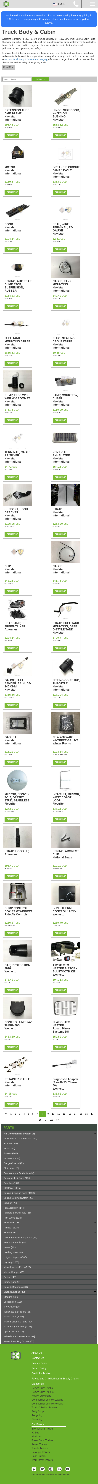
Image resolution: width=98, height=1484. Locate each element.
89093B (8, 1039)
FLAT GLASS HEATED (66, 1027)
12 (64, 1114)
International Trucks (42, 1428)
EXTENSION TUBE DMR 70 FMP (18, 115)
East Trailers (38, 1456)
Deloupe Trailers (41, 1452)
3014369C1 (9, 127)
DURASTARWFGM (60, 754)
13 (70, 1114)
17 (92, 1114)
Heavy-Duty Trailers (42, 1392)
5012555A (57, 982)
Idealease (37, 1436)
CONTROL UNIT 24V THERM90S (18, 1025)
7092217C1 (57, 697)
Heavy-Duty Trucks (42, 1388)
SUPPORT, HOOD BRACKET (18, 514)
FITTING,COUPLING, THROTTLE (66, 685)
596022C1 (9, 1096)
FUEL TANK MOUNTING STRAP (18, 343)
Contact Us (38, 1358)
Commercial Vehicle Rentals (47, 1403)
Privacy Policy (39, 1363)
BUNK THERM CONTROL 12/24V (66, 911)
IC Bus (35, 1432)
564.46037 (9, 640)
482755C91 (9, 583)
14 (75, 1114)
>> (57, 1120)
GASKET (18, 740)
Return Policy (39, 1368)
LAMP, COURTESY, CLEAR (66, 400)
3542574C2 (9, 241)
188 (51, 1120)
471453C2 (57, 526)
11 (58, 1114)
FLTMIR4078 (58, 811)
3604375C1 (9, 412)
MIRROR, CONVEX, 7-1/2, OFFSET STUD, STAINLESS (18, 799)
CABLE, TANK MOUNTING (66, 286)
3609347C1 (57, 412)
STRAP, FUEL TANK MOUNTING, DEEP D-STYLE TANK (66, 629)
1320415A (57, 925)
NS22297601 (58, 868)
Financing (37, 1419)
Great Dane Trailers (42, 1440)
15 (81, 1114)
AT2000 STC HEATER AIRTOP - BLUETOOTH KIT (66, 970)
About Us (37, 1352)
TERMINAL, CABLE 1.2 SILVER (18, 457)
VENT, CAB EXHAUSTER (66, 457)
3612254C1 (9, 469)
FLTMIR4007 (9, 811)
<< (6, 1114)
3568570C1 (57, 355)
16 (86, 1114)
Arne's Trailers (40, 1444)
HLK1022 (8, 868)
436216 (7, 982)
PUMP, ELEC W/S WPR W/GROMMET (18, 400)
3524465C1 (9, 184)
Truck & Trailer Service (44, 1407)
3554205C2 (9, 298)
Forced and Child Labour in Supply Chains (55, 1378)
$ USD (59, 4)
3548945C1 (57, 241)
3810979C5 (9, 526)
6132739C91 (9, 697)
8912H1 (56, 1039)
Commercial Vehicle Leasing (47, 1399)
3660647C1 (57, 469)
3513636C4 (57, 127)
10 (53, 1114)
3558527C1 (57, 298)
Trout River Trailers (42, 1460)
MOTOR (18, 170)
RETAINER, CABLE (18, 1082)
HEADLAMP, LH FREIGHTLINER (18, 626)
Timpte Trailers (40, 1448)
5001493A (57, 1096)
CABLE (66, 569)
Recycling (37, 1415)
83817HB (8, 754)
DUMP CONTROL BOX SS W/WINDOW (18, 911)
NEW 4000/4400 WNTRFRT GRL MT (66, 740)
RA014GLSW (10, 925)
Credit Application (41, 1373)
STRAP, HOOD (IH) (18, 853)
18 (40, 1120)
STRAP (66, 512)
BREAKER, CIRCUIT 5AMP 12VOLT (66, 172)
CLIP (18, 569)
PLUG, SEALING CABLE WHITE (66, 343)
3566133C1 (9, 355)
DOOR (18, 227)
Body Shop (38, 1411)
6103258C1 (57, 640)
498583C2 (57, 583)
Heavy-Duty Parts (41, 1395)
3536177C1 (57, 184)
